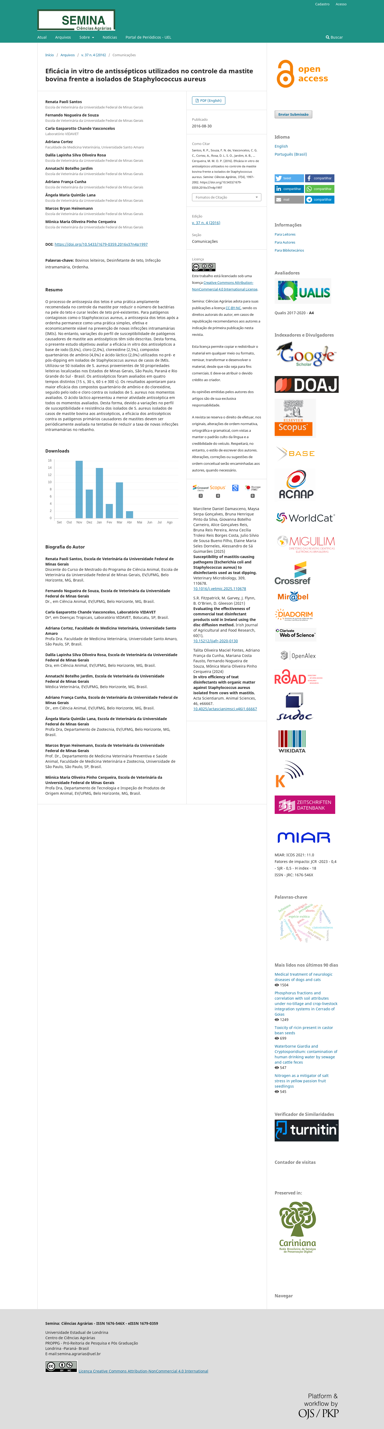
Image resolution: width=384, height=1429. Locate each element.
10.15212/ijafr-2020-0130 (215, 640)
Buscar (334, 37)
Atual (42, 37)
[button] (289, 178)
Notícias (110, 37)
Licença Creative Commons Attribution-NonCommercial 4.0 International (143, 1371)
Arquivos (63, 37)
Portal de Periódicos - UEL (148, 37)
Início (49, 55)
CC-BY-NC (233, 307)
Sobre (85, 37)
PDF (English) (210, 100)
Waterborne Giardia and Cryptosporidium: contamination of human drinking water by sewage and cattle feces (306, 1054)
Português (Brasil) (291, 154)
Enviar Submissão (293, 114)
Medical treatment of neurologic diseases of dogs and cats (304, 977)
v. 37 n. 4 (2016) (93, 55)
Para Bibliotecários (289, 250)
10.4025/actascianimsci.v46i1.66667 (225, 708)
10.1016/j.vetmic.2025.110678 (219, 588)
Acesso (341, 4)
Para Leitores (285, 234)
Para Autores (285, 242)
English (281, 146)
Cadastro (322, 4)
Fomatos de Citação (211, 197)
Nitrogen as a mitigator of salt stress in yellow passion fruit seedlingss (302, 1081)
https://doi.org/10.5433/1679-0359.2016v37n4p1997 (101, 244)
